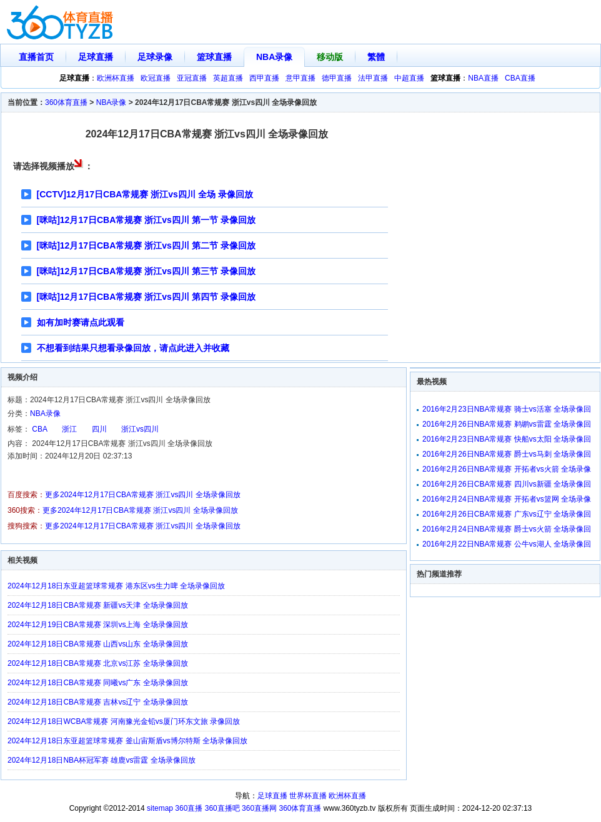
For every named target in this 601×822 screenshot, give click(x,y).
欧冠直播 (156, 78)
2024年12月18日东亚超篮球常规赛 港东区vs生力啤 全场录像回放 (116, 586)
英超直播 (228, 78)
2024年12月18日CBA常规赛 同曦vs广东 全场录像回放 (97, 682)
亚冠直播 (192, 78)
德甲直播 (337, 78)
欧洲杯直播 (115, 78)
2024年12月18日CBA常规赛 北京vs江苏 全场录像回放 (97, 663)
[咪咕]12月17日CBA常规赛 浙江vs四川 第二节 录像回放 (146, 245)
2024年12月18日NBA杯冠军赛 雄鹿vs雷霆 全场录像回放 (101, 760)
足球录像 (154, 57)
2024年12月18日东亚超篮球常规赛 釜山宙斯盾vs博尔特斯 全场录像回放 (127, 740)
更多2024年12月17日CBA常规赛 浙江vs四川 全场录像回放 (143, 494)
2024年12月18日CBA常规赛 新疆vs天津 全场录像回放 (97, 605)
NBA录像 (274, 57)
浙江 (69, 429)
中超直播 (409, 78)
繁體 (376, 57)
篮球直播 (214, 57)
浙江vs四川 (140, 429)
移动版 (330, 57)
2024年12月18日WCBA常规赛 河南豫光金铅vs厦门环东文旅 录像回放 (123, 721)
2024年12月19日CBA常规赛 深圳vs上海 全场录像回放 (97, 624)
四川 (99, 429)
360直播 (188, 808)
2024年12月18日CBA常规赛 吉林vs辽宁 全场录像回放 (97, 702)
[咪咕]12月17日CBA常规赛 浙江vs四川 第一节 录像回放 (146, 220)
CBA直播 (520, 78)
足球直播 (95, 57)
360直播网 (259, 808)
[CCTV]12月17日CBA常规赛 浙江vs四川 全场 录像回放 (145, 194)
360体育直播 (66, 102)
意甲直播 (300, 78)
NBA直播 (483, 78)
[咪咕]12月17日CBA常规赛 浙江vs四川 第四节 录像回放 (146, 297)
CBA (39, 429)
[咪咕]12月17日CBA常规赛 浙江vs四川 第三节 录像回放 (146, 271)
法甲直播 (373, 78)
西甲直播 (264, 78)
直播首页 (36, 57)
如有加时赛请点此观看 (80, 322)
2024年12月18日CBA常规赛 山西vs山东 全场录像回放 (97, 644)
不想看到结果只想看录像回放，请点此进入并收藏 (133, 348)
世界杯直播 (308, 795)
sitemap (160, 808)
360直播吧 (222, 808)
